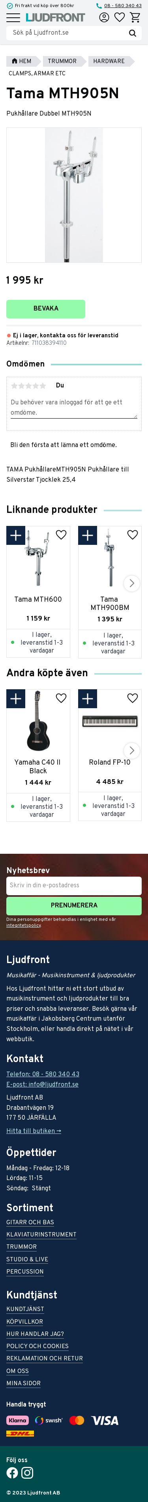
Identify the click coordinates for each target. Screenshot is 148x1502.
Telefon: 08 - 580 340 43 (42, 1075)
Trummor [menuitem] (21, 1247)
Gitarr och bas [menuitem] (30, 1223)
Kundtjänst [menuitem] (25, 1310)
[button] (13, 18)
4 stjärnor (35, 385)
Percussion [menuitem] (25, 1272)
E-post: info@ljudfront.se (42, 1085)
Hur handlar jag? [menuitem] (35, 1335)
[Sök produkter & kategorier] (68, 33)
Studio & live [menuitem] (27, 1260)
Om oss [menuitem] (17, 1372)
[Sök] (133, 33)
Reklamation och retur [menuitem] (44, 1359)
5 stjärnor (42, 385)
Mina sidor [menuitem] (23, 1384)
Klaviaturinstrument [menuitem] (41, 1235)
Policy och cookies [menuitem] (37, 1347)
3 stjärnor (28, 385)
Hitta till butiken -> (33, 1131)
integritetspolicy (23, 925)
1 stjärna (14, 385)
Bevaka (46, 309)
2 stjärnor (21, 385)
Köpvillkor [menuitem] (24, 1322)
